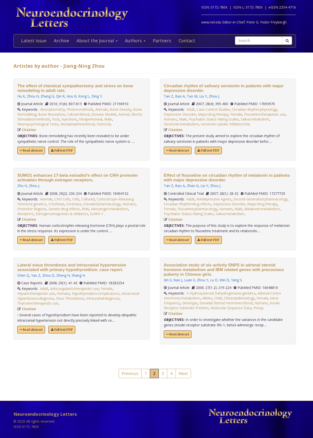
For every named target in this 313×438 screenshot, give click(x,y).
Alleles (207, 298)
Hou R (71, 96)
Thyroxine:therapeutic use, (38, 303)
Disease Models (104, 114)
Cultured (88, 199)
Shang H (78, 275)
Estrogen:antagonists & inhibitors (61, 213)
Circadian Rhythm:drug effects (187, 204)
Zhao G (193, 185)
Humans (129, 204)
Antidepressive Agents (214, 199)
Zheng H (63, 275)
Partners (162, 41)
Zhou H (33, 96)
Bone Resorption (51, 114)
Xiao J (177, 280)
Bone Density (120, 109)
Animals (101, 109)
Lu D (214, 280)
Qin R (60, 96)
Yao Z (35, 275)
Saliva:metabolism (255, 119)
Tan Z (168, 96)
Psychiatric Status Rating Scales (214, 119)
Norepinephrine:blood (77, 124)
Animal (124, 114)
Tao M (192, 96)
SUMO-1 (97, 213)
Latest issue (33, 41)
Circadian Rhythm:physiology (254, 109)
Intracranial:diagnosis (103, 298)
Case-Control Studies (213, 109)
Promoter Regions (31, 209)
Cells (75, 199)
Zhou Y (202, 280)
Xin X (167, 280)
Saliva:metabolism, (230, 213)
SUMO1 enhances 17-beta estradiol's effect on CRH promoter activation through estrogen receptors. (77, 177)
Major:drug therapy (213, 114)
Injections (69, 119)
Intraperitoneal (90, 119)
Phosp (258, 308)
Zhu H (22, 185)
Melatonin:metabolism (262, 209)
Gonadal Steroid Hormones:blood (226, 303)
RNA (85, 209)
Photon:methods (80, 109)
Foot (56, 119)
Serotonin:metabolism (181, 124)
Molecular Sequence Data (231, 308)
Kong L (83, 96)
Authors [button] (135, 41)
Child (218, 298)
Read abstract (31, 150)
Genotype (190, 303)
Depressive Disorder (180, 114)
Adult (44, 288)
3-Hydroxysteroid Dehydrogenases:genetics (221, 293)
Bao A (180, 96)
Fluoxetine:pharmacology (197, 209)
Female (106, 288)
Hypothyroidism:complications (96, 293)
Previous (130, 373)
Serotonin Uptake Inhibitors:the (225, 124)
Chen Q (23, 275)
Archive (61, 41)
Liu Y (203, 96)
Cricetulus (73, 204)
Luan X (189, 280)
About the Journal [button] (97, 41)
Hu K (21, 96)
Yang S (236, 280)
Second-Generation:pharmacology (261, 199)
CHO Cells (62, 199)
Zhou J (34, 185)
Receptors (25, 213)
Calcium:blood (78, 114)
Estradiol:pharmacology (102, 204)
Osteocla (104, 124)
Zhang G (47, 96)
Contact (187, 41)
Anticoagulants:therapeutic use (74, 288)
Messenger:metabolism (109, 209)
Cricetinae (56, 204)
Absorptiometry (52, 109)
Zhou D (48, 275)
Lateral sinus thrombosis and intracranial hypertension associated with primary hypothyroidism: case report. (71, 267)
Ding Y (96, 96)
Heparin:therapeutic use (36, 293)
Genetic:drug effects (64, 209)
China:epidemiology (239, 298)
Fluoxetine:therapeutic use (265, 114)
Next (183, 373)
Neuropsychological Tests (37, 124)
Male (108, 119)
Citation (29, 129)
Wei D (224, 280)
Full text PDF (62, 150)
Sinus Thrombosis (70, 298)
